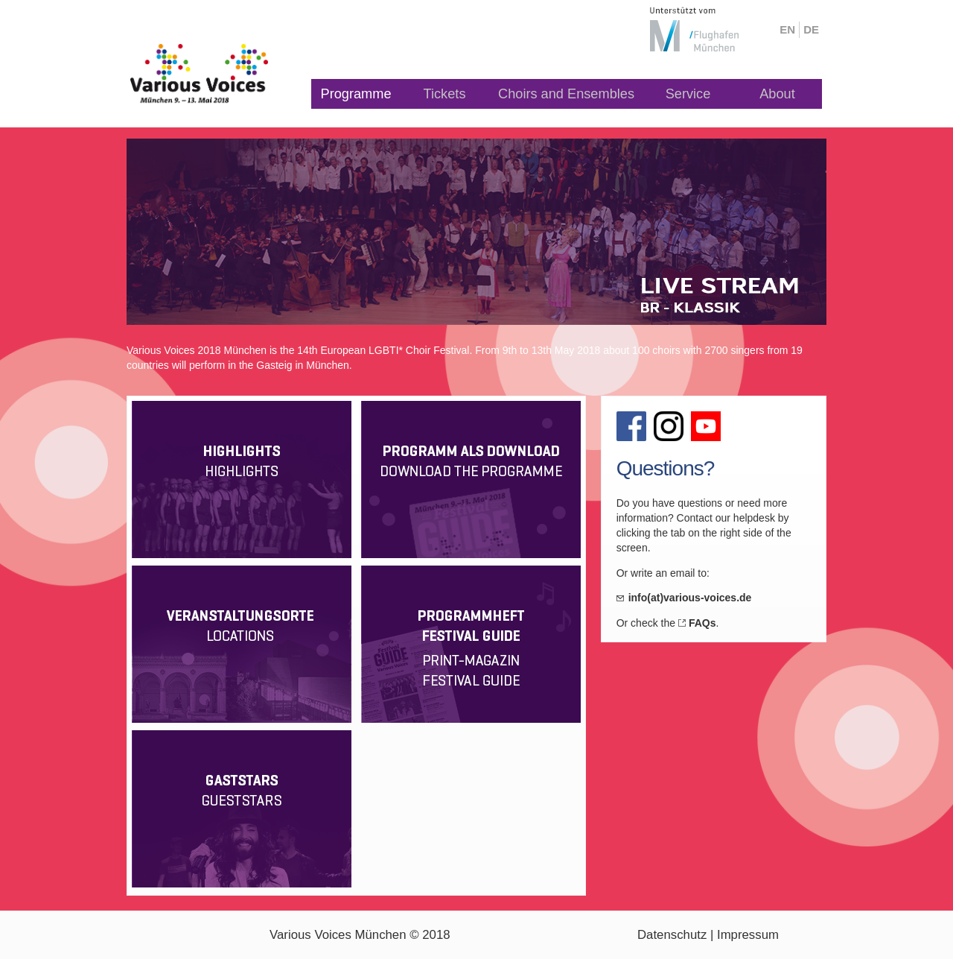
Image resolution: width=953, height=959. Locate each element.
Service (688, 93)
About (777, 93)
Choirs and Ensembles (566, 93)
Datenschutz (672, 935)
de (811, 29)
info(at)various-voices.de (690, 598)
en (787, 29)
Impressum (748, 935)
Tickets (445, 93)
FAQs (702, 623)
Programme (356, 93)
